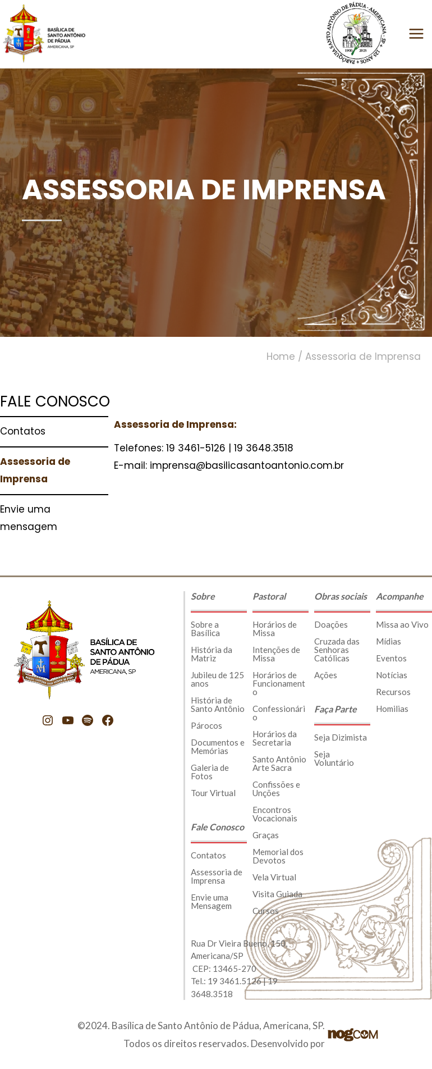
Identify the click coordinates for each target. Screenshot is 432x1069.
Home (280, 356)
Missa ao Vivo (402, 624)
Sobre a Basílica (205, 628)
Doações (331, 624)
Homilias (392, 708)
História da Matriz (211, 654)
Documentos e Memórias (218, 746)
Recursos (393, 692)
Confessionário (278, 712)
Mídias (388, 641)
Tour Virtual (213, 793)
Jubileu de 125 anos (217, 679)
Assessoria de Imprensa (216, 876)
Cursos (265, 911)
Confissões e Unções (276, 788)
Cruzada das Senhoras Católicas (337, 649)
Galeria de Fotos (210, 771)
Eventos (391, 658)
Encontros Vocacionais (274, 814)
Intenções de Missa (276, 654)
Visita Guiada (277, 894)
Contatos (208, 855)
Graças (265, 835)
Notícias (391, 675)
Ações (325, 675)
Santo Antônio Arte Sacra (279, 763)
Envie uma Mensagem (211, 901)
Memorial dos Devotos (278, 856)
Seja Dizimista (340, 737)
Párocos (206, 725)
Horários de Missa (274, 628)
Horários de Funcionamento (278, 683)
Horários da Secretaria (274, 738)
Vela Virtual (274, 877)
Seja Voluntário (334, 758)
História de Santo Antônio (218, 704)
